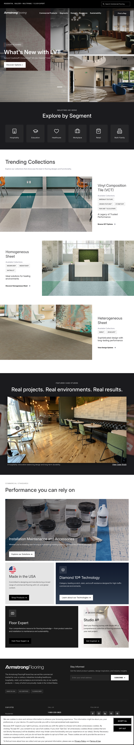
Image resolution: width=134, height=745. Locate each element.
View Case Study (119, 464)
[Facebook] (92, 713)
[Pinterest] (117, 713)
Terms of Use (95, 741)
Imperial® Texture (106, 199)
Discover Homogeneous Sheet (18, 286)
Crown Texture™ (105, 204)
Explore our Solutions (21, 554)
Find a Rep (122, 13)
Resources (83, 13)
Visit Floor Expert (20, 641)
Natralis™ (10, 270)
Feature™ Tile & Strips (107, 208)
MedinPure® (11, 266)
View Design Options (107, 348)
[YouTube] (111, 713)
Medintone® (24, 266)
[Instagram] (99, 713)
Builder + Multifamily (23, 3)
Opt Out (122, 728)
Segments (64, 13)
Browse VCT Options (107, 224)
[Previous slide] (17, 428)
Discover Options (14, 65)
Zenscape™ (111, 332)
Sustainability (95, 13)
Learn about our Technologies (76, 597)
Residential (8, 3)
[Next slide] (116, 428)
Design (73, 13)
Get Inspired (92, 641)
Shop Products (19, 597)
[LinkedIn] (105, 713)
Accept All (122, 721)
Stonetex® (120, 204)
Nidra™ (101, 332)
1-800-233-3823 (54, 712)
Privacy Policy (80, 741)
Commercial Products (48, 13)
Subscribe (119, 677)
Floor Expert (39, 3)
